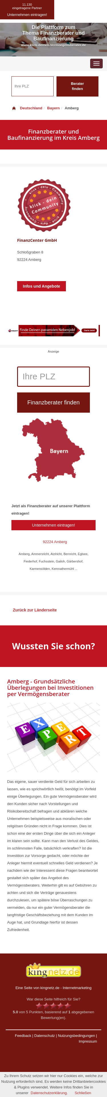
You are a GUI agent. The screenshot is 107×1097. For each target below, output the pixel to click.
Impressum (88, 1041)
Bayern (53, 108)
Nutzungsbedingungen (76, 1035)
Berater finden (77, 86)
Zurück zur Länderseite (35, 610)
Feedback (23, 1035)
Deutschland (26, 108)
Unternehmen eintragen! (53, 525)
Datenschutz (44, 1035)
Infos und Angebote (41, 286)
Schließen (83, 1093)
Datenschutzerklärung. (49, 1093)
